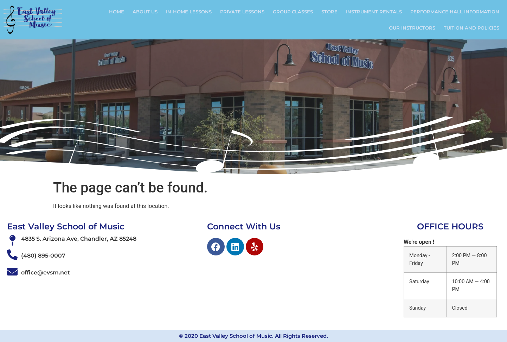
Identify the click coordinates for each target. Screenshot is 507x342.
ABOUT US (145, 11)
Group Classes (293, 11)
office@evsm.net (45, 272)
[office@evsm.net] (12, 271)
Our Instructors (412, 28)
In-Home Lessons (189, 11)
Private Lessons (242, 11)
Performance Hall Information (454, 11)
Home (116, 11)
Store (329, 11)
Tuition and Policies (471, 28)
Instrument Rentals (374, 11)
